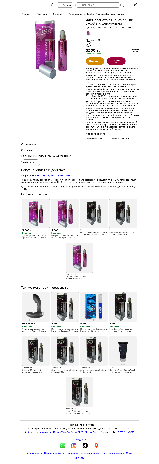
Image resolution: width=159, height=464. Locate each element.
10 (88, 44)
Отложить (95, 61)
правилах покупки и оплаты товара (54, 175)
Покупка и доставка (113, 453)
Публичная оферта (54, 453)
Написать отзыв (30, 163)
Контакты (79, 458)
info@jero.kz (81, 439)
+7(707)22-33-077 (125, 432)
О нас (129, 453)
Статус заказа (34, 453)
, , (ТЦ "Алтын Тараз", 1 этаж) (68, 432)
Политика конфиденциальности (83, 453)
